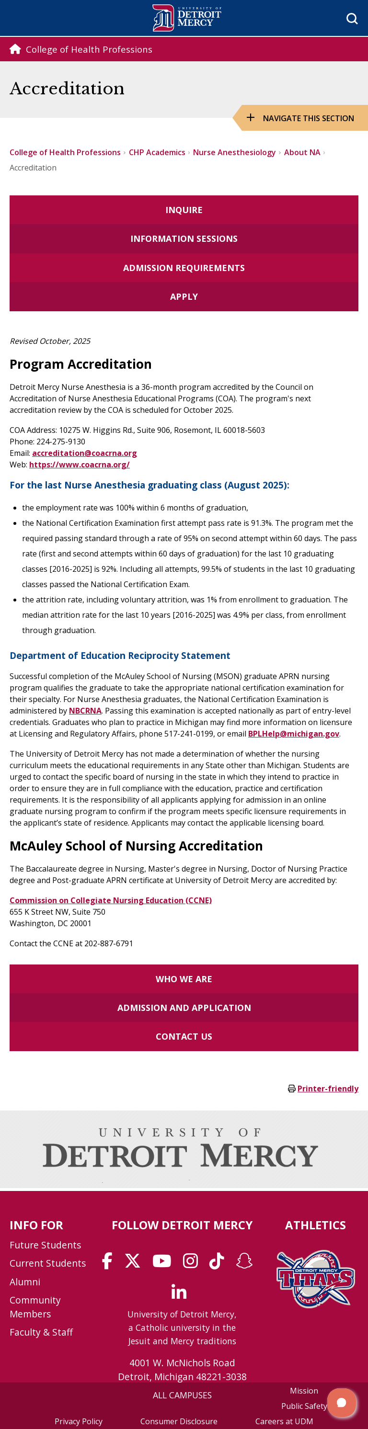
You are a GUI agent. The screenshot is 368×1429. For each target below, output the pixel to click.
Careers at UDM (284, 1421)
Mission (304, 1390)
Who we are (184, 979)
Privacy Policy (79, 1421)
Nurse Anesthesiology (234, 152)
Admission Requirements (184, 267)
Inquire (184, 209)
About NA (302, 152)
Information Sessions (184, 238)
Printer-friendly (328, 1088)
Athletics (315, 1225)
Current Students (48, 1263)
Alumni (25, 1281)
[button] (341, 1402)
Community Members (35, 1306)
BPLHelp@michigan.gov (293, 733)
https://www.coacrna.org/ (79, 464)
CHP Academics (157, 152)
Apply (184, 296)
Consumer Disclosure (179, 1421)
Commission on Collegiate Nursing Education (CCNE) (111, 900)
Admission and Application (184, 1007)
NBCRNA (85, 710)
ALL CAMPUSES (182, 1395)
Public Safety (304, 1406)
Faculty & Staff (41, 1332)
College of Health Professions (65, 152)
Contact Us (184, 1036)
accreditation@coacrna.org (84, 453)
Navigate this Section (308, 118)
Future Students (45, 1244)
